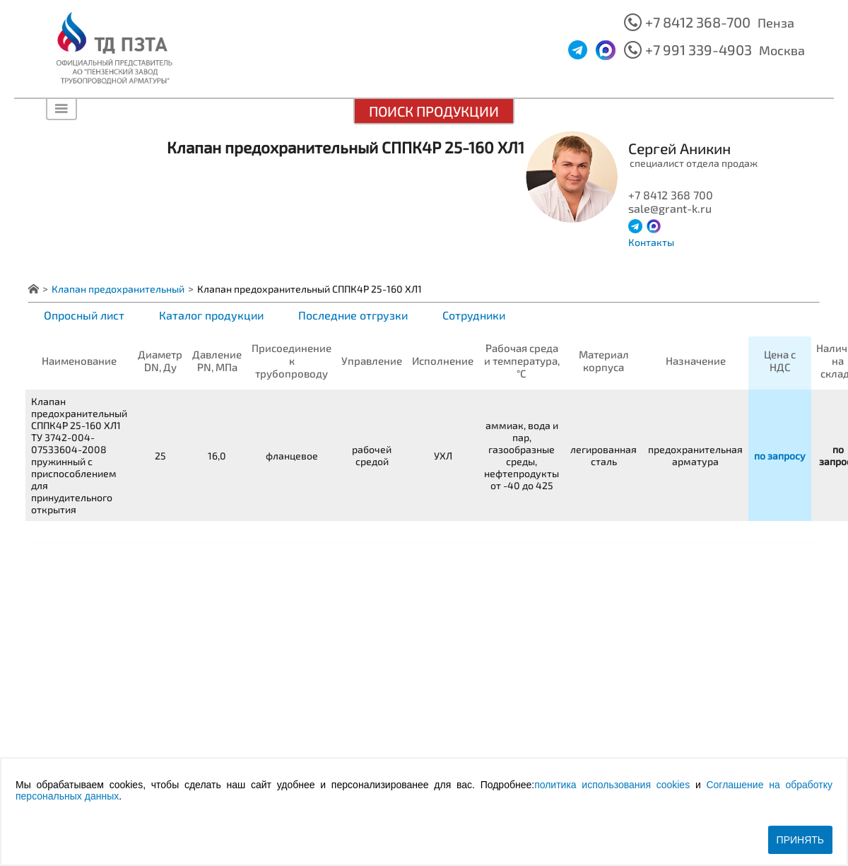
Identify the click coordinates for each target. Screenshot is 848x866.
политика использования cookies (612, 784)
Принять (800, 839)
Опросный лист (84, 315)
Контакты (651, 242)
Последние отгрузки (353, 315)
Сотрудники (473, 315)
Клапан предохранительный (118, 289)
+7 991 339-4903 (698, 49)
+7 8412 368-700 (697, 21)
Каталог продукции (211, 315)
